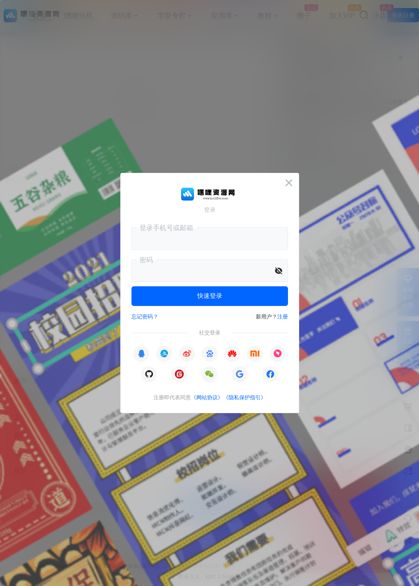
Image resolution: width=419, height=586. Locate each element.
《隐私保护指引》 (244, 397)
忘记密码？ (144, 317)
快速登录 (209, 295)
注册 (282, 317)
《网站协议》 (207, 397)
